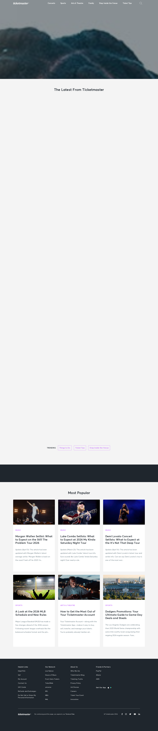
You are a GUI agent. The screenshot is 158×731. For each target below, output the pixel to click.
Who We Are (75, 671)
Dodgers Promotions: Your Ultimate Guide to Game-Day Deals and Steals (123, 615)
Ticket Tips (127, 3)
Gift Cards (22, 687)
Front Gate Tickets (52, 679)
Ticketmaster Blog (77, 675)
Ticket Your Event (77, 695)
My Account (22, 679)
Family (91, 3)
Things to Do (64, 448)
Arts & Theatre (77, 3)
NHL (46, 699)
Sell (19, 675)
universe (48, 687)
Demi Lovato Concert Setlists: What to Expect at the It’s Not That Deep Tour (122, 539)
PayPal (98, 671)
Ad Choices (75, 687)
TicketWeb (49, 683)
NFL (46, 691)
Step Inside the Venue (108, 3)
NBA (46, 695)
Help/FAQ (21, 671)
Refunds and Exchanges (27, 691)
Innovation (74, 699)
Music (18, 530)
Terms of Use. (70, 714)
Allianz (98, 675)
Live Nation (49, 671)
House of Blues (50, 675)
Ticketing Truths (77, 679)
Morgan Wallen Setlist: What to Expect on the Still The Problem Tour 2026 (33, 539)
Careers (73, 691)
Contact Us (22, 683)
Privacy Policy (76, 683)
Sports (63, 3)
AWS (98, 679)
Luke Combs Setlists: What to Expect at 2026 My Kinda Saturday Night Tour (77, 539)
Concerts (51, 3)
